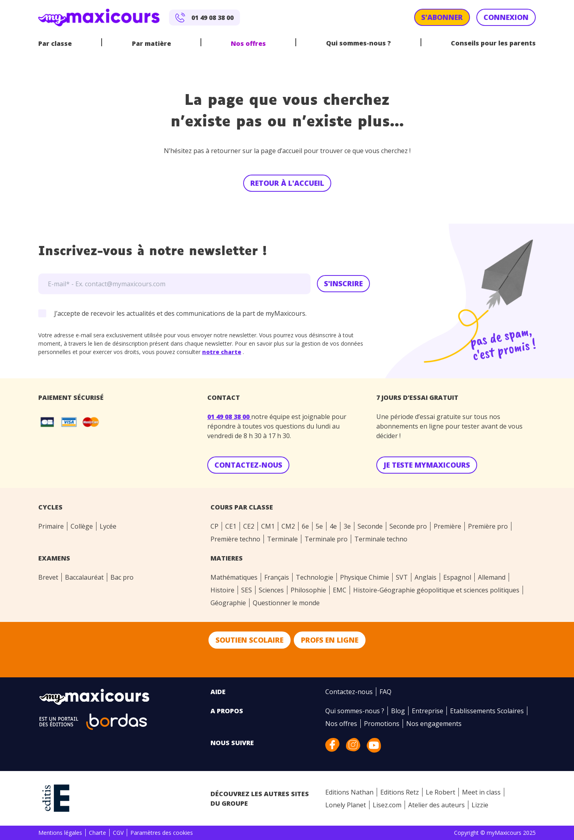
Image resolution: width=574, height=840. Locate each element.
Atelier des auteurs (436, 805)
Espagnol (457, 577)
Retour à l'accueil (287, 183)
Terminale (282, 539)
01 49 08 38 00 (229, 416)
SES (246, 590)
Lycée (108, 526)
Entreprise (427, 710)
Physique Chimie (364, 577)
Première (447, 526)
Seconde (370, 526)
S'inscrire (343, 283)
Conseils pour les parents (493, 43)
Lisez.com (387, 805)
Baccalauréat (84, 577)
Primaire (51, 526)
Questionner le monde (286, 602)
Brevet (48, 577)
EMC (339, 590)
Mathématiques (234, 577)
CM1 (268, 526)
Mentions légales (60, 832)
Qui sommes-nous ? (358, 43)
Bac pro (122, 577)
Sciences (271, 590)
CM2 (288, 526)
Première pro (488, 526)
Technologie (314, 577)
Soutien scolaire (249, 640)
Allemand (491, 577)
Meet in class (481, 792)
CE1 (230, 526)
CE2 (248, 526)
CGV (118, 832)
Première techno (235, 539)
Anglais (425, 577)
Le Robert (440, 792)
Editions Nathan (349, 792)
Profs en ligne (329, 640)
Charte (97, 832)
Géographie (228, 602)
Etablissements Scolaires (487, 710)
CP (214, 526)
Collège (82, 526)
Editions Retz (399, 792)
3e (347, 526)
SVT (402, 577)
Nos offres (248, 43)
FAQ (385, 691)
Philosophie (308, 590)
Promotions (381, 723)
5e (319, 526)
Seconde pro (408, 526)
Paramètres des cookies (161, 832)
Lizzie (480, 805)
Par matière (151, 43)
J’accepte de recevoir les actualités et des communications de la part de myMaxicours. (180, 313)
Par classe (55, 43)
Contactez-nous (349, 691)
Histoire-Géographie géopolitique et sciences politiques (436, 590)
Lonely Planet (345, 805)
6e (305, 526)
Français (276, 577)
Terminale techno (380, 539)
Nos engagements (434, 723)
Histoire (222, 590)
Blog (398, 710)
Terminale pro (326, 539)
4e (333, 526)
